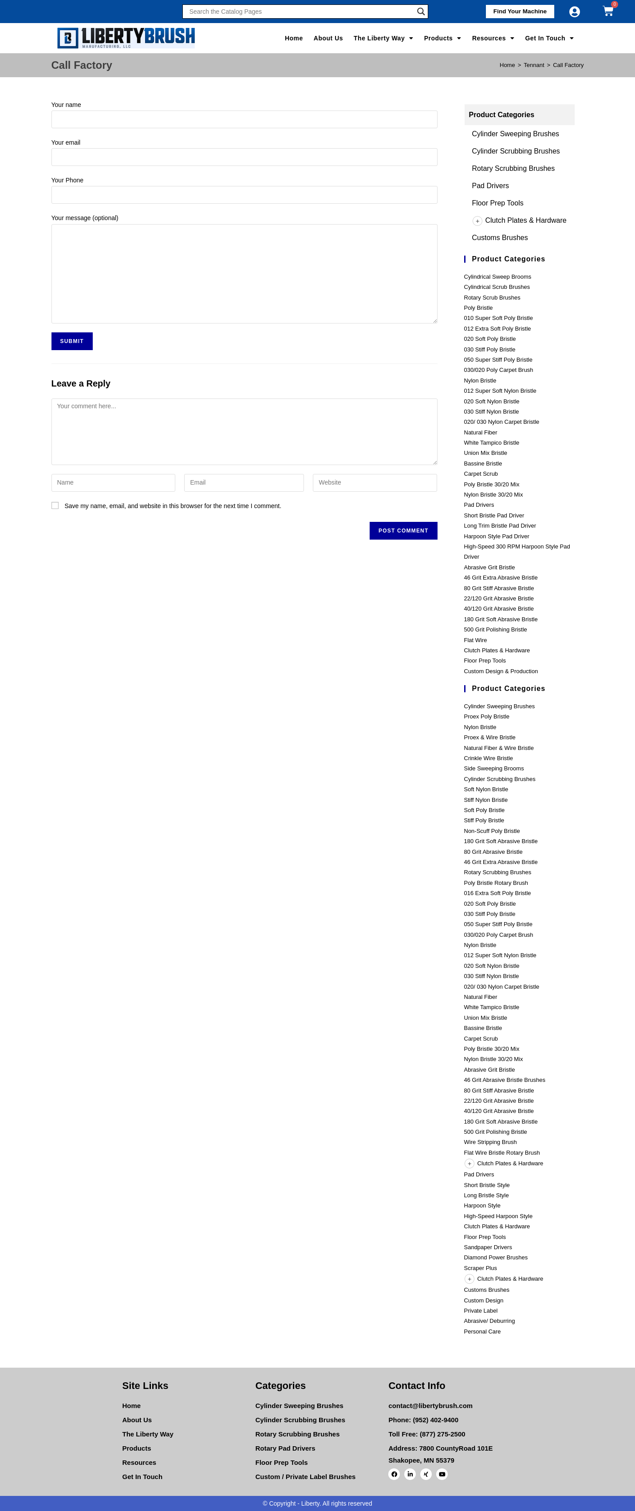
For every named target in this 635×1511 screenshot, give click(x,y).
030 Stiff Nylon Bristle (491, 411)
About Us (328, 38)
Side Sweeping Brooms (494, 768)
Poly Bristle (478, 307)
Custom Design (484, 1300)
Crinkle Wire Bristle (488, 758)
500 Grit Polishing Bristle (495, 629)
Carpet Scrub (481, 473)
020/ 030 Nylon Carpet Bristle (502, 421)
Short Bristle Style (487, 1185)
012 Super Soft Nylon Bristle (500, 390)
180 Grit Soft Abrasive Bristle (501, 619)
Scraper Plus (480, 1268)
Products (442, 38)
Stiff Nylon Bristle (486, 800)
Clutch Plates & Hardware (519, 220)
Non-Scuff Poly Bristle (492, 831)
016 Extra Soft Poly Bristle (497, 893)
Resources (493, 38)
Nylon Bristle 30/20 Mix (493, 494)
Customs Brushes (500, 237)
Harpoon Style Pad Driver (496, 536)
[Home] (507, 65)
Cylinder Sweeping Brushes (516, 134)
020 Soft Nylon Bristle (492, 401)
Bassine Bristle (483, 463)
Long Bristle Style (486, 1195)
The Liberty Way (384, 38)
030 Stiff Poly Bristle (490, 349)
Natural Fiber (480, 432)
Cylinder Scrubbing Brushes (516, 151)
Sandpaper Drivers (488, 1247)
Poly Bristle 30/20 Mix (492, 484)
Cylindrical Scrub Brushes (497, 287)
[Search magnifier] (421, 11)
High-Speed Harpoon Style (498, 1216)
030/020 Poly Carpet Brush (498, 370)
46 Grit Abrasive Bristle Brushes (505, 1080)
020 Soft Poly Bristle (490, 338)
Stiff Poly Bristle (484, 820)
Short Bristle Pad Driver (494, 515)
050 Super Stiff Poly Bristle (498, 359)
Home (294, 38)
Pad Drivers (490, 185)
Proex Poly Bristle (487, 716)
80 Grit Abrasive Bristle (493, 851)
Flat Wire (475, 640)
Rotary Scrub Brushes (492, 297)
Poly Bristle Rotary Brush (496, 883)
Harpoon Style (482, 1205)
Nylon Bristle (480, 380)
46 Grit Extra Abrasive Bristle (501, 577)
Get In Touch (549, 38)
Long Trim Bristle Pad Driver (500, 525)
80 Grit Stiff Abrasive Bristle (499, 588)
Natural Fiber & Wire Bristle (499, 748)
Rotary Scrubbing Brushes (513, 168)
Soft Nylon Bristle (486, 789)
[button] (517, 11)
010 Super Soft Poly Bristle (498, 318)
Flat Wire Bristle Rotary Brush (502, 1152)
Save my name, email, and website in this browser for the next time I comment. (172, 505)
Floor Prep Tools (498, 203)
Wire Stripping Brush (490, 1142)
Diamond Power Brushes (496, 1257)
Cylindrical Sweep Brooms (498, 276)
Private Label (481, 1310)
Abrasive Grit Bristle (489, 567)
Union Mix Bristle (486, 453)
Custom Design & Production (501, 671)
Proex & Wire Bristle (490, 737)
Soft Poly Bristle (484, 810)
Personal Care (482, 1331)
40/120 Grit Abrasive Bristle (499, 608)
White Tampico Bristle (492, 442)
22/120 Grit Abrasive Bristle (499, 598)
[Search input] (300, 11)
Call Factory (568, 65)
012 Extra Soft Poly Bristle (497, 328)
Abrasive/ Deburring (489, 1321)
